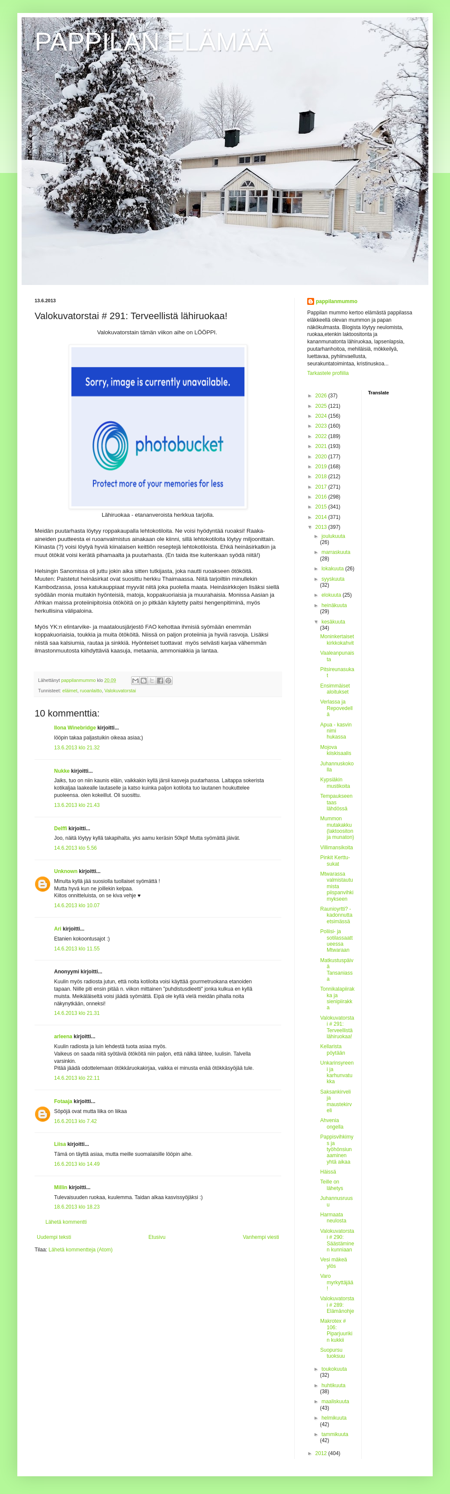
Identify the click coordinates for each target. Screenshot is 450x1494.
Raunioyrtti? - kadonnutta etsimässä (336, 915)
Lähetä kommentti (66, 1222)
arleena (63, 1036)
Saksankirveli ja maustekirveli (336, 1101)
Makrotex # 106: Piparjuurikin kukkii (336, 1330)
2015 (321, 507)
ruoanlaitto (91, 690)
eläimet (69, 690)
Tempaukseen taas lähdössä (336, 802)
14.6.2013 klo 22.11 (77, 1078)
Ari (57, 929)
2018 (321, 476)
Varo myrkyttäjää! (336, 1282)
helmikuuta (334, 1418)
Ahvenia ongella (332, 1123)
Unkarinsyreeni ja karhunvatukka (337, 1072)
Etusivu (156, 1237)
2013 (321, 527)
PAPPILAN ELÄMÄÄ (153, 41)
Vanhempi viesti (261, 1237)
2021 (321, 446)
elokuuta (332, 595)
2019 (321, 467)
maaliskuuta (335, 1401)
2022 (321, 436)
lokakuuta (333, 569)
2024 (321, 416)
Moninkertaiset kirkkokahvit (337, 639)
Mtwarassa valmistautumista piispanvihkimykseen (337, 886)
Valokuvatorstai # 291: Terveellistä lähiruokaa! (337, 1027)
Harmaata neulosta (333, 1218)
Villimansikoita (336, 848)
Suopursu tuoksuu (332, 1353)
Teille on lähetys (331, 1185)
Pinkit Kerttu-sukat (335, 860)
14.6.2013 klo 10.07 (77, 905)
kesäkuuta (333, 622)
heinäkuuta (334, 605)
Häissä (328, 1172)
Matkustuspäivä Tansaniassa (337, 969)
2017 (321, 487)
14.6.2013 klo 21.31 (77, 1013)
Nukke (62, 771)
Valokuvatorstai (120, 690)
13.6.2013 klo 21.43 (77, 805)
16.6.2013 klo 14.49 (77, 1164)
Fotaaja (64, 1101)
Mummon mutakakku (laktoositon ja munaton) (337, 828)
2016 (321, 497)
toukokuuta (334, 1369)
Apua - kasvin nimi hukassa (336, 731)
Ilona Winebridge (75, 728)
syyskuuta (332, 579)
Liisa (60, 1144)
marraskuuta (335, 552)
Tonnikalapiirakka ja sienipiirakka (337, 998)
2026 (321, 396)
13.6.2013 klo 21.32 (77, 748)
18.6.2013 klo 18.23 (77, 1207)
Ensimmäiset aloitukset (335, 689)
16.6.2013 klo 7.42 (75, 1121)
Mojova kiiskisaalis (335, 750)
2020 (321, 457)
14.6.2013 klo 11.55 (77, 949)
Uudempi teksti (54, 1237)
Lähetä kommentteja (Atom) (80, 1250)
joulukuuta (333, 536)
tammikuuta (334, 1434)
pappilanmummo (336, 301)
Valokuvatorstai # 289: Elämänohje (337, 1305)
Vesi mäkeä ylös (333, 1263)
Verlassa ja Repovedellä (336, 708)
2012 (321, 1453)
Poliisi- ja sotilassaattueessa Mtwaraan (336, 940)
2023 (321, 426)
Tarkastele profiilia (328, 373)
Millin (61, 1187)
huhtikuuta (333, 1385)
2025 (321, 406)
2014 (321, 517)
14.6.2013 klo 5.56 (75, 848)
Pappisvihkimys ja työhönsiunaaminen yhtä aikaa (337, 1149)
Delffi (60, 828)
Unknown (65, 871)
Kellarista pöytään (332, 1049)
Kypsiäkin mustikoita (335, 783)
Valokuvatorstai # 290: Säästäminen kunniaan (337, 1240)
